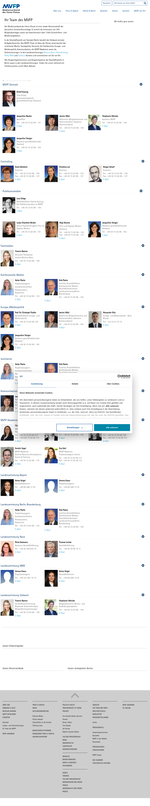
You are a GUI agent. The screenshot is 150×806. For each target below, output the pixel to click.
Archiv (95, 722)
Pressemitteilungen (100, 717)
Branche (103, 11)
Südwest (21, 55)
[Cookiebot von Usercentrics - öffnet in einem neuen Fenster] (119, 376)
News (35, 708)
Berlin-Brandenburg (59, 52)
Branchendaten (69, 759)
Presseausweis (98, 747)
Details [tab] (75, 384)
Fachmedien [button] (72, 245)
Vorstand (6, 722)
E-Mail (19, 126)
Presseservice (98, 727)
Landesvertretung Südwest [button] (72, 595)
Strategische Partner (101, 763)
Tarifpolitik (67, 746)
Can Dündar (67, 725)
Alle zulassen (112, 428)
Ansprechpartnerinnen (100, 732)
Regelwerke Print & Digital (43, 734)
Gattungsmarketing (41, 711)
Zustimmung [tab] (37, 384)
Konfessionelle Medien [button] (72, 274)
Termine (66, 776)
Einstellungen (74, 428)
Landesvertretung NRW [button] (72, 565)
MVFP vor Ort (140, 11)
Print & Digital (72, 11)
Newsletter (106, 3)
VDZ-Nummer (98, 760)
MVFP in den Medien (100, 739)
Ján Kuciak (66, 729)
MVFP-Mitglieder (9, 714)
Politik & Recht (89, 11)
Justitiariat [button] (72, 358)
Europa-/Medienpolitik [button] (72, 307)
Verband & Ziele (9, 708)
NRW (11, 55)
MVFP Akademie (8, 734)
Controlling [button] (72, 161)
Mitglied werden (9, 711)
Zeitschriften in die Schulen (42, 722)
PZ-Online (126, 708)
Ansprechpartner (40, 737)
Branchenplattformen (42, 730)
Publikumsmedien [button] (72, 191)
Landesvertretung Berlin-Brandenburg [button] (72, 504)
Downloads (96, 742)
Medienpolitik (68, 743)
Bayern (47, 52)
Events (115, 11)
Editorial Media (38, 716)
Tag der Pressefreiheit (72, 737)
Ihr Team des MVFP (9, 729)
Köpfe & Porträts (69, 763)
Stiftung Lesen (38, 725)
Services (125, 11)
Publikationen (98, 750)
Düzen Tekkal (67, 722)
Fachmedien (67, 766)
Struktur (15, 81)
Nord (6, 55)
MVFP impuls (97, 755)
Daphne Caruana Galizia (71, 732)
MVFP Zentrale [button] (72, 84)
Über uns (57, 11)
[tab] (73, 84)
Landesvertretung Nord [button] (72, 536)
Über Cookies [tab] (113, 384)
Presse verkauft (38, 719)
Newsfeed (96, 736)
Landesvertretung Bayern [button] (72, 475)
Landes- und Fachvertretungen (13, 725)
